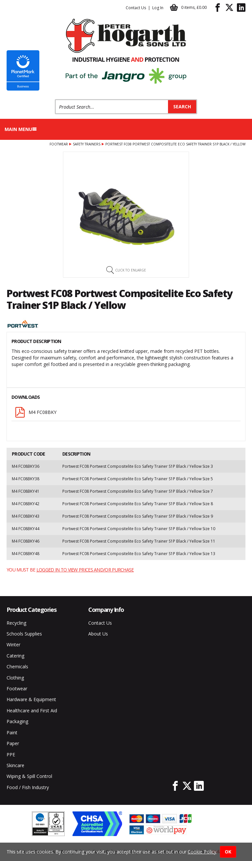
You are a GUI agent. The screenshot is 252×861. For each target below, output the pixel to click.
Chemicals (17, 666)
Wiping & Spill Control (29, 776)
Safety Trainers (86, 144)
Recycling (16, 623)
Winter (13, 644)
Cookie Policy (202, 852)
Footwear (59, 144)
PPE (11, 754)
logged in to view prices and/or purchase (85, 570)
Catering (15, 656)
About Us (98, 634)
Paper (13, 743)
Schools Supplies (24, 634)
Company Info (106, 609)
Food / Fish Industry (28, 787)
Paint (12, 732)
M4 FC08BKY (35, 412)
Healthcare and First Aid (32, 710)
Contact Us (136, 8)
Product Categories (31, 609)
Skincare (15, 765)
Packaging (17, 721)
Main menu (21, 129)
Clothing (15, 678)
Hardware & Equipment (31, 699)
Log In (157, 8)
